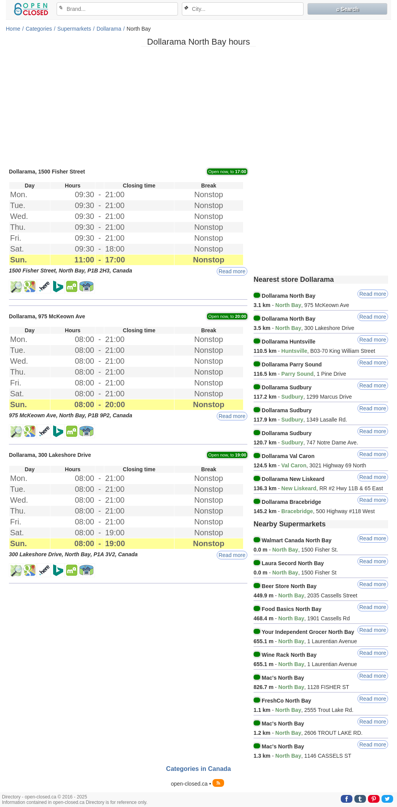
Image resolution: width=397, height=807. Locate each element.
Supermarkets (74, 29)
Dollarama (109, 29)
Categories (39, 29)
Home (13, 29)
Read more (232, 271)
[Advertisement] (198, 106)
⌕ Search (347, 9)
